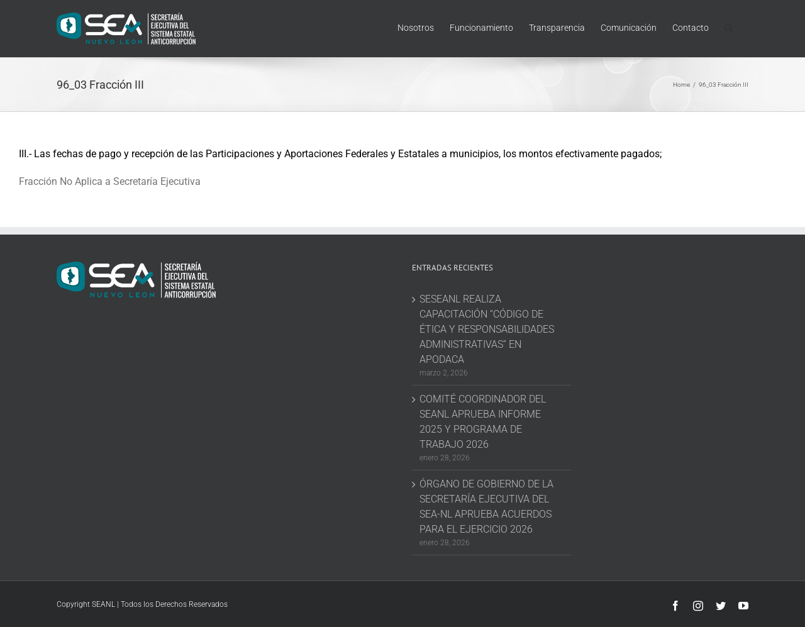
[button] (728, 26)
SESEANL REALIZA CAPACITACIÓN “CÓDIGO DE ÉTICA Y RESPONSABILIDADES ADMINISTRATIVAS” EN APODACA (486, 329)
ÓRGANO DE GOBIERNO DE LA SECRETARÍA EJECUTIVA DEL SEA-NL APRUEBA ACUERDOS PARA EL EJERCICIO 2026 (486, 506)
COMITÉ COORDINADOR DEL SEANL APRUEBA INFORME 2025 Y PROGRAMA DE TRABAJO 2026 (482, 421)
